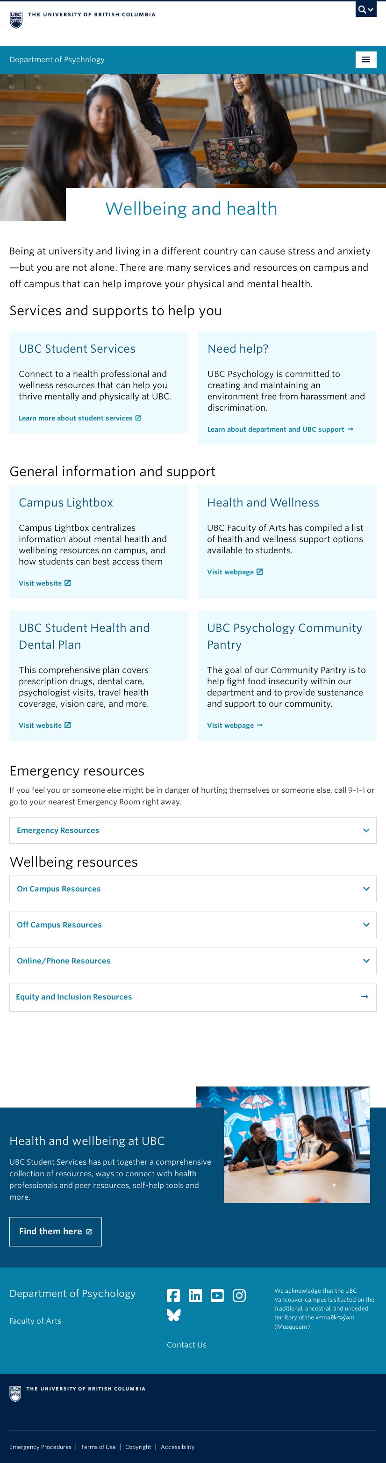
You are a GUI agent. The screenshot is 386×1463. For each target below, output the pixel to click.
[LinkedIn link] (199, 1298)
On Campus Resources (59, 888)
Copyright (138, 1447)
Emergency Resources (58, 830)
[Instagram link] (243, 1298)
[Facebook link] (177, 1298)
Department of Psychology (57, 59)
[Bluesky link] (177, 1317)
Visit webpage (230, 572)
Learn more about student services (76, 418)
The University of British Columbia (165, 19)
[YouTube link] (221, 1298)
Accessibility (178, 1447)
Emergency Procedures (40, 1447)
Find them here (52, 1231)
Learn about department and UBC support (275, 429)
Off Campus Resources (59, 924)
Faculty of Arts (35, 1321)
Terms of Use (98, 1447)
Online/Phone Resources (64, 960)
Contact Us (187, 1344)
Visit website (40, 583)
